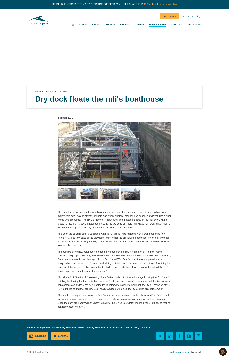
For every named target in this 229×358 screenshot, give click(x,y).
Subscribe (40, 336)
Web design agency (180, 352)
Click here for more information (161, 4)
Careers (63, 336)
